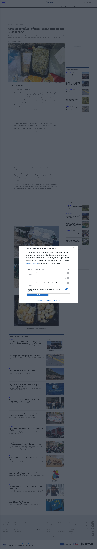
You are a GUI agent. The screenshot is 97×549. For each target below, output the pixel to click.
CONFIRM (37, 294)
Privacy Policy (57, 300)
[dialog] (48, 274)
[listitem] (48, 269)
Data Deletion (40, 300)
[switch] (67, 273)
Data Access (48, 300)
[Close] (74, 248)
